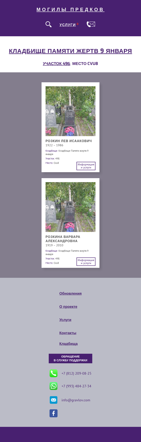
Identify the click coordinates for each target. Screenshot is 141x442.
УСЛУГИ (68, 25)
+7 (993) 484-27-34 (70, 386)
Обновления (70, 293)
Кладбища (68, 343)
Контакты (67, 333)
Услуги (65, 319)
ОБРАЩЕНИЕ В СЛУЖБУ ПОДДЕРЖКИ (70, 358)
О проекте (68, 306)
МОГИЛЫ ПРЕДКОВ (70, 9)
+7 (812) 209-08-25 (70, 373)
